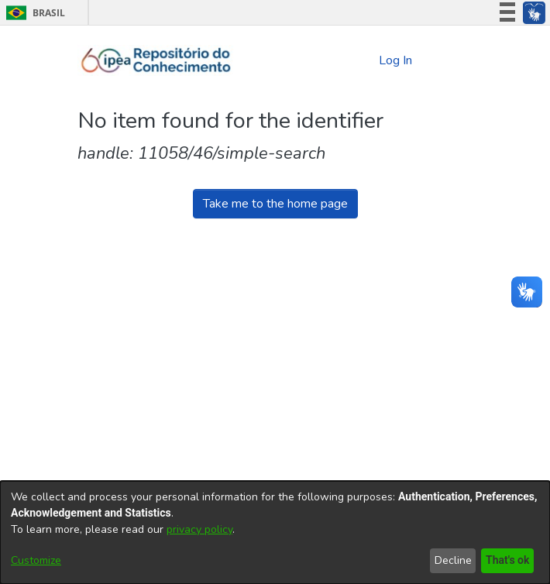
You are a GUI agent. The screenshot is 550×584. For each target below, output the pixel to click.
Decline (450, 560)
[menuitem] (364, 60)
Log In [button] (396, 60)
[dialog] (275, 532)
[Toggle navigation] (451, 60)
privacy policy (199, 529)
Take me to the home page (275, 203)
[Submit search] (338, 61)
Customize (36, 560)
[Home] (156, 60)
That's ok (506, 560)
